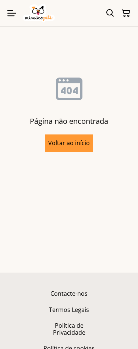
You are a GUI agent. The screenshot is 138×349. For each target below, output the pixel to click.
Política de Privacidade (69, 329)
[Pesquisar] (110, 13)
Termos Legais (69, 310)
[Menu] (12, 13)
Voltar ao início (69, 143)
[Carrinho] (126, 13)
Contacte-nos (69, 293)
